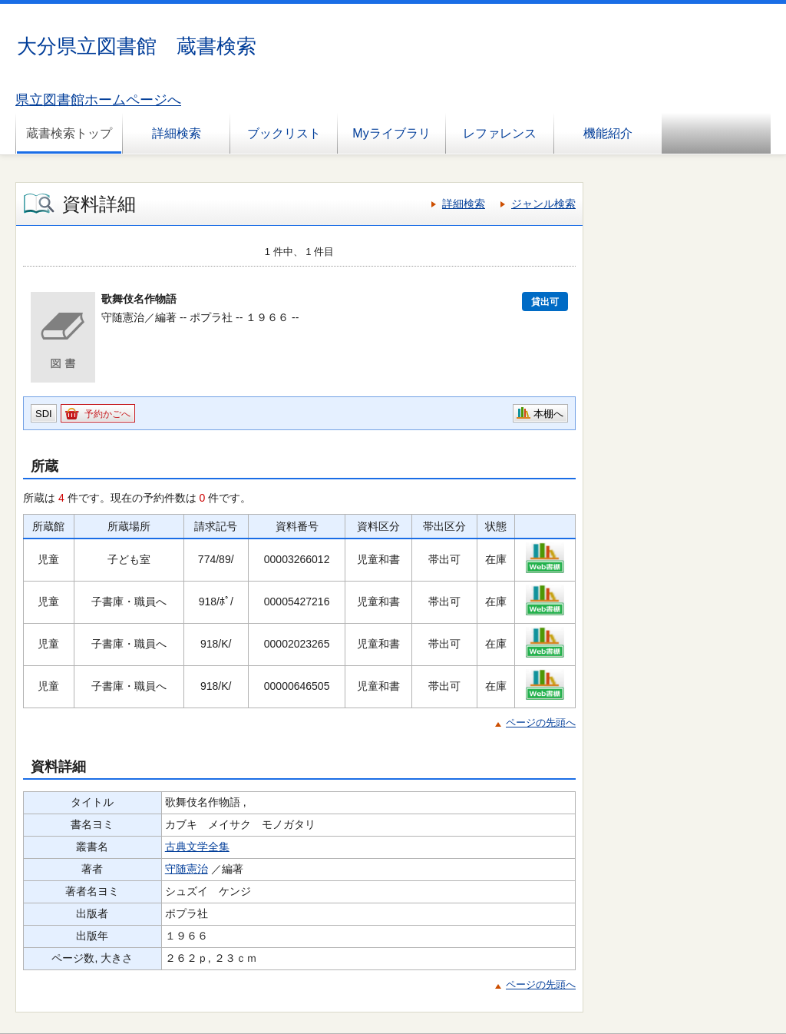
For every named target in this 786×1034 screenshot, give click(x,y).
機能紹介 (607, 133)
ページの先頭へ (541, 722)
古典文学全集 (197, 846)
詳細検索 (176, 133)
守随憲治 (186, 869)
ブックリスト (284, 133)
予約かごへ (107, 414)
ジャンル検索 (543, 203)
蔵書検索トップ (69, 133)
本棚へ (548, 413)
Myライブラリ (391, 133)
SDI (43, 413)
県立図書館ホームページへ (98, 100)
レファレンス (500, 133)
